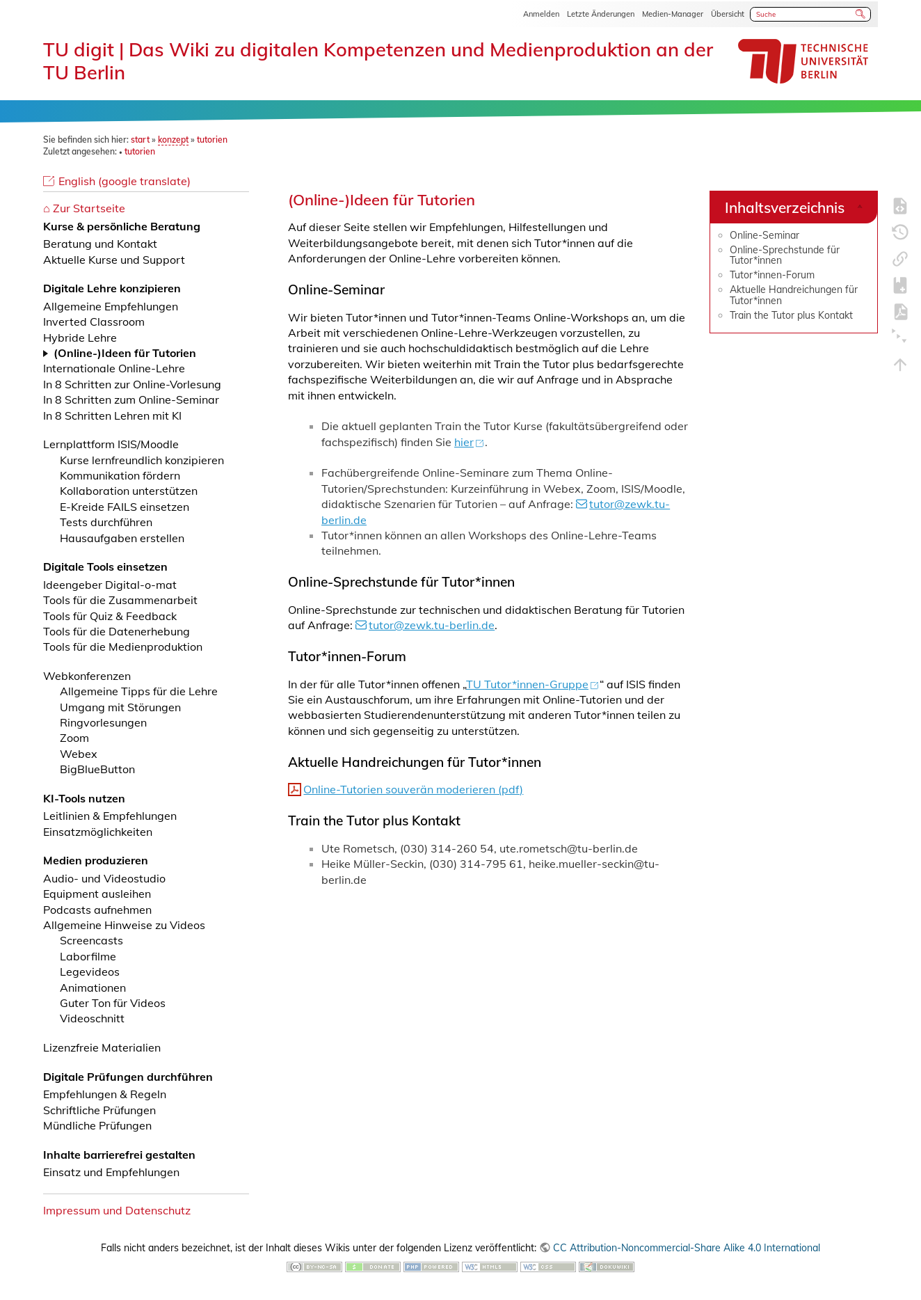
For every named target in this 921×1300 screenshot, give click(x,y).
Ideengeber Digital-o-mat (110, 585)
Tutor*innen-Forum (772, 275)
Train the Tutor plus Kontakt (791, 315)
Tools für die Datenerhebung (116, 631)
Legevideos (90, 971)
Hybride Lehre (80, 337)
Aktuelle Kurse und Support (114, 260)
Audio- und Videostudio (104, 878)
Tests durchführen (106, 522)
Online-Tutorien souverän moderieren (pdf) (413, 789)
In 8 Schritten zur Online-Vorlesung (132, 384)
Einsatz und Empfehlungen (111, 1172)
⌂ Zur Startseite (84, 208)
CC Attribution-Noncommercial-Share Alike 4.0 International (686, 1248)
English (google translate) (124, 181)
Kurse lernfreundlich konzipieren (142, 460)
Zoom (74, 738)
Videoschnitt (92, 1018)
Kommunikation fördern (120, 475)
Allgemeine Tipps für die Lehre (139, 691)
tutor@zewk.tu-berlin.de (432, 625)
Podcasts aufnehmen (97, 910)
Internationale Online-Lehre (114, 368)
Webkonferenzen (87, 676)
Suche (861, 14)
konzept (173, 139)
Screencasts (91, 940)
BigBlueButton (97, 769)
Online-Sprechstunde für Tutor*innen (785, 255)
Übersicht (727, 14)
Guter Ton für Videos (113, 1003)
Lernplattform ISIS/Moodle (111, 444)
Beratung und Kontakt (100, 244)
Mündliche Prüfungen (97, 1125)
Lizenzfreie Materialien (102, 1047)
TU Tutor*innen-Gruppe (528, 684)
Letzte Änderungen (600, 14)
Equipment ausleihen (97, 894)
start (140, 139)
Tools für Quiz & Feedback (110, 616)
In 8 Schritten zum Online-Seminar (131, 399)
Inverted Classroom (94, 321)
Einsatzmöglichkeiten (97, 832)
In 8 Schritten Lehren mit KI (112, 415)
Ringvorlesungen (103, 722)
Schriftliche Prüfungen (99, 1110)
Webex (78, 754)
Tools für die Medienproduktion (122, 646)
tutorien (212, 139)
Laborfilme (88, 956)
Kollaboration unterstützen (129, 491)
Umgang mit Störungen (120, 707)
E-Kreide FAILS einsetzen (124, 507)
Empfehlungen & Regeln (104, 1094)
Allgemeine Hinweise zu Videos (124, 925)
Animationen (93, 987)
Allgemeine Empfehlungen (110, 306)
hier (464, 442)
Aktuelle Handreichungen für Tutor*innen (794, 294)
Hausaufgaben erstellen (122, 538)
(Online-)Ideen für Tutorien (125, 353)
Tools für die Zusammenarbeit (120, 600)
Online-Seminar (764, 235)
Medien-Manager (672, 14)
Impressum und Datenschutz (117, 1210)
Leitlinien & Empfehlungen (110, 816)
